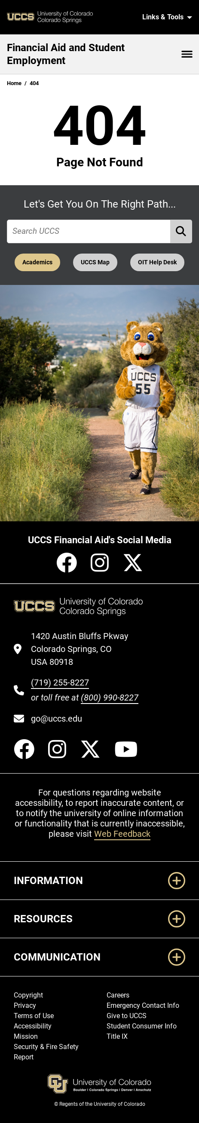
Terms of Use (34, 1016)
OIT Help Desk (157, 262)
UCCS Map (95, 262)
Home (14, 83)
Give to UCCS (127, 1016)
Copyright (28, 995)
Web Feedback (122, 834)
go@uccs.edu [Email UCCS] (56, 718)
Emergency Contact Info (143, 1005)
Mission (26, 1036)
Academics (37, 262)
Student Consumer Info (142, 1026)
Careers (118, 995)
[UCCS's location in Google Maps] (84, 649)
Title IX (117, 1036)
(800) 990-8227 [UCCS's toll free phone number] (109, 697)
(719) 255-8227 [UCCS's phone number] (60, 682)
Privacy (25, 1005)
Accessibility (33, 1026)
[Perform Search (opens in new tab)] (181, 231)
